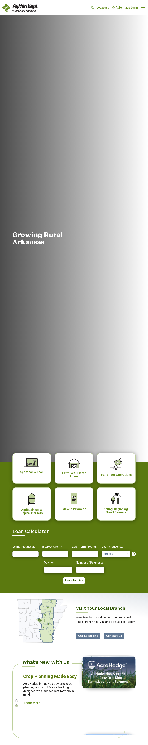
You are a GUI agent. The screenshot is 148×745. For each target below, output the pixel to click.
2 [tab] (16, 705)
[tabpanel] (74, 692)
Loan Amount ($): (23, 546)
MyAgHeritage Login (125, 7)
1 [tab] (16, 700)
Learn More (32, 703)
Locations (103, 7)
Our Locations (88, 636)
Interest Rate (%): (53, 546)
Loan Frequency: (112, 546)
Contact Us (114, 636)
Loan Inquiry (74, 580)
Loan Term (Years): (84, 546)
